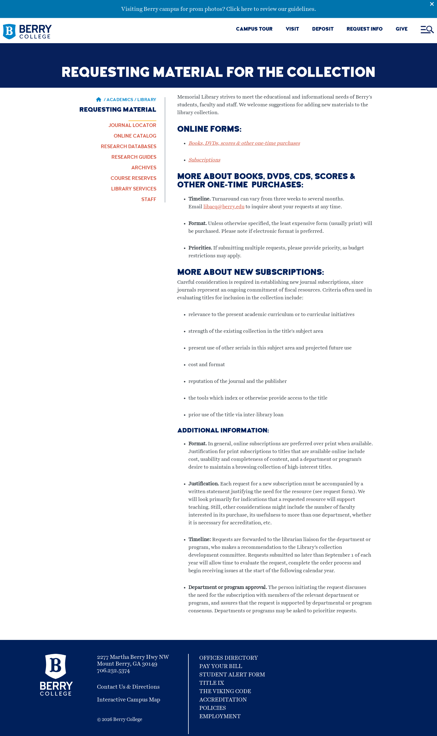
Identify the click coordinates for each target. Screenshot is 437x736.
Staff (148, 199)
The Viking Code (225, 691)
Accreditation (223, 700)
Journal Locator (132, 125)
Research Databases (128, 147)
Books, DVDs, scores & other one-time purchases (244, 143)
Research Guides (133, 157)
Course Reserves (133, 178)
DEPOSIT (323, 29)
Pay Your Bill (220, 666)
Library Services (133, 189)
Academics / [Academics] (121, 100)
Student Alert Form (232, 675)
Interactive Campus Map (128, 700)
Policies (212, 708)
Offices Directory (228, 658)
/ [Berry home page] (101, 100)
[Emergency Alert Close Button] (433, 3)
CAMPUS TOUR (254, 29)
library (146, 100)
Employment (220, 716)
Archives (143, 168)
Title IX (211, 683)
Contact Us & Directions (128, 687)
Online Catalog (135, 136)
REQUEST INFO (365, 29)
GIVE (401, 29)
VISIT (292, 29)
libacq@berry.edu (223, 206)
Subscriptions (204, 160)
